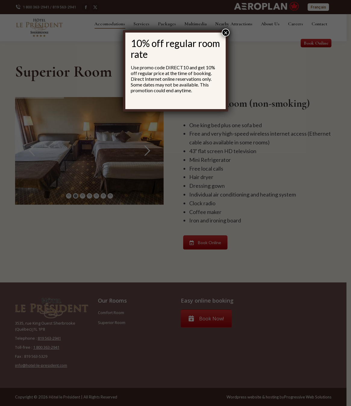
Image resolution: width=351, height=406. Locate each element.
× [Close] (226, 32)
